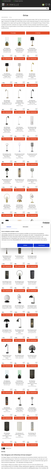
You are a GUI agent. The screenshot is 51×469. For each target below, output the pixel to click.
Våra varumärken (4, 443)
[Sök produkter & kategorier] (25, 9)
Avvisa (25, 245)
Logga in (3, 455)
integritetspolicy (25, 407)
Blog (2, 441)
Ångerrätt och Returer (5, 437)
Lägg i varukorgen (6, 59)
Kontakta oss (3, 440)
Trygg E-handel (4, 436)
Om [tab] (42, 226)
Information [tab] (25, 226)
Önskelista (3, 456)
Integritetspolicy (4, 439)
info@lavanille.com (8, 430)
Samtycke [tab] (9, 226)
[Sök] (47, 9)
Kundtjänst (3, 448)
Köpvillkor (3, 450)
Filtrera (14, 33)
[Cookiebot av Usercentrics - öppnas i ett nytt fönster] (43, 223)
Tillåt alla (41, 245)
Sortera (38, 33)
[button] (3, 4)
